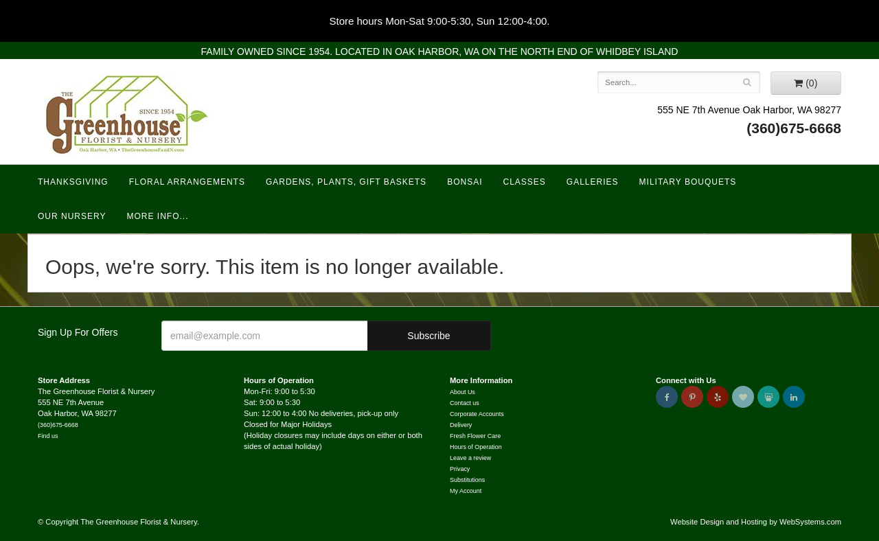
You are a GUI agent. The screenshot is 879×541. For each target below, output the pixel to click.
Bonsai (464, 182)
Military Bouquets (688, 182)
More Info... (157, 216)
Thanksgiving (73, 182)
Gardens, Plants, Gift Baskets (346, 182)
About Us (462, 392)
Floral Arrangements (187, 182)
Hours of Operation (476, 447)
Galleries (593, 182)
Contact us (464, 403)
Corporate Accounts (477, 414)
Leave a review (470, 457)
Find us (48, 436)
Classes (524, 182)
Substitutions (467, 479)
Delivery (461, 425)
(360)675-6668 (793, 128)
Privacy (460, 468)
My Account (465, 490)
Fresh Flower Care (475, 436)
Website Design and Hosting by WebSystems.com (755, 522)
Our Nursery (72, 216)
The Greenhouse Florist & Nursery (128, 116)
